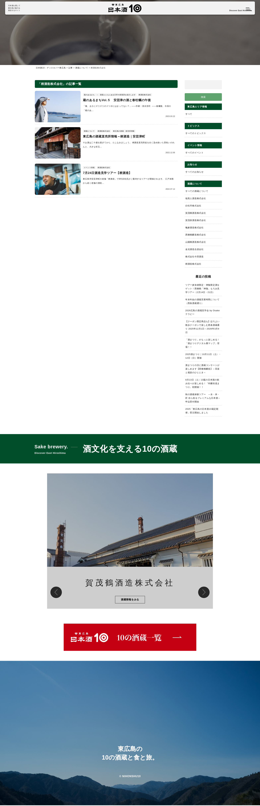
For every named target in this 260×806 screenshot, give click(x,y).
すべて (188, 114)
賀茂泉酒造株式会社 (195, 220)
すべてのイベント (194, 153)
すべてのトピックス (195, 133)
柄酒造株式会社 (193, 264)
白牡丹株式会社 (193, 206)
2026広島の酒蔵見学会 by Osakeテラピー (202, 312)
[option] (130, 542)
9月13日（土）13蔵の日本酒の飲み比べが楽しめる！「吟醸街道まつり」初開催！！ (202, 383)
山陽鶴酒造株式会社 (195, 242)
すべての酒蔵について (196, 191)
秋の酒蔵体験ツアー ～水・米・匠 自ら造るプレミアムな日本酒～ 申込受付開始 (203, 398)
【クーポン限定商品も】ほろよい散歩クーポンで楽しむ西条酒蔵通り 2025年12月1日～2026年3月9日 (202, 327)
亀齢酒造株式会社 (194, 227)
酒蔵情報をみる (130, 600)
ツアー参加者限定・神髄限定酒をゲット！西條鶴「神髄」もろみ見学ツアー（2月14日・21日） (202, 289)
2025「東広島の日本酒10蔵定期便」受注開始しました (202, 411)
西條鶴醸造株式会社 (195, 235)
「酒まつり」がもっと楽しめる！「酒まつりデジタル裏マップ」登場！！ (202, 343)
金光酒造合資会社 (194, 249)
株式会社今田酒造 (194, 257)
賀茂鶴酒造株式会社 (195, 213)
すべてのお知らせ (194, 172)
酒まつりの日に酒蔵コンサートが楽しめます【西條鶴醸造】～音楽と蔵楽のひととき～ (202, 369)
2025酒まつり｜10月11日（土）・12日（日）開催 (203, 356)
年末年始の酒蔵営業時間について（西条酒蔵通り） (202, 301)
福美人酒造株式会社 (195, 198)
